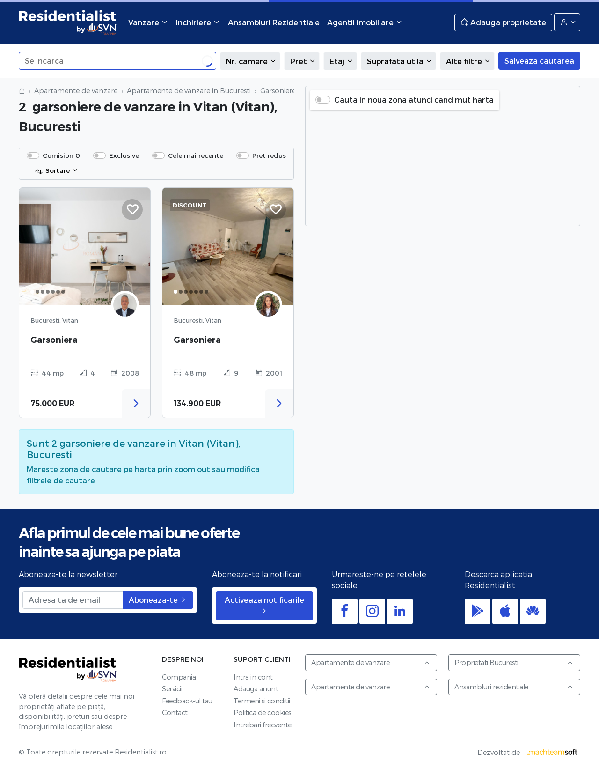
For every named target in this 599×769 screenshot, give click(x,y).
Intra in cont (253, 677)
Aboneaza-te (158, 599)
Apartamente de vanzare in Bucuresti (189, 91)
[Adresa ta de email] (72, 600)
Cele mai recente (195, 155)
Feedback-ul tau (187, 701)
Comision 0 (61, 155)
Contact (175, 713)
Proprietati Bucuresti (513, 662)
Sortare (52, 171)
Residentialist (68, 669)
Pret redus (269, 155)
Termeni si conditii (262, 701)
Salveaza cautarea (539, 60)
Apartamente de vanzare (75, 91)
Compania (179, 677)
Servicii (172, 689)
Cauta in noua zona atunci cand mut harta (414, 99)
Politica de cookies (262, 713)
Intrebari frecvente (263, 725)
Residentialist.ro (68, 22)
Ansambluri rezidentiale (513, 687)
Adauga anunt (256, 689)
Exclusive (124, 155)
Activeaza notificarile (264, 604)
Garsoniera (54, 340)
